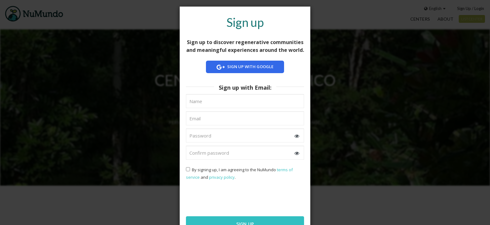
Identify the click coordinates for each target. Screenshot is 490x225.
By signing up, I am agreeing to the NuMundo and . (239, 173)
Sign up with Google (245, 67)
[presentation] (226, 197)
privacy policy (222, 177)
